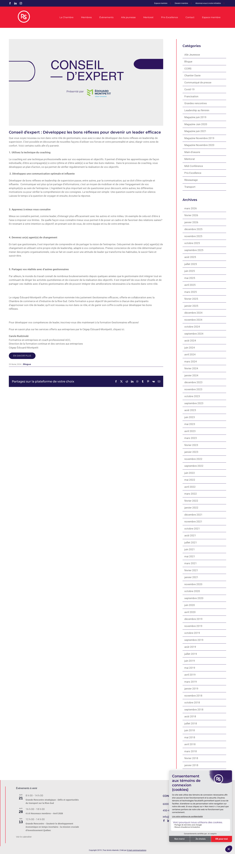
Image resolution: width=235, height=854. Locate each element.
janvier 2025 (191, 305)
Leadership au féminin (196, 110)
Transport (189, 186)
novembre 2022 (193, 458)
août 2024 (190, 340)
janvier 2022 (191, 507)
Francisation (191, 96)
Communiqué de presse (197, 82)
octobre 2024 (192, 326)
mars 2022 (190, 493)
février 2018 (191, 758)
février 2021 (191, 570)
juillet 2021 (190, 542)
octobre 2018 (192, 702)
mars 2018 (190, 751)
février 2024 (191, 368)
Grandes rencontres (195, 103)
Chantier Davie (192, 75)
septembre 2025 (193, 250)
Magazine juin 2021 (195, 131)
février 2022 (191, 500)
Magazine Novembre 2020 (199, 145)
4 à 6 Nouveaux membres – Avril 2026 (44, 813)
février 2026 (191, 215)
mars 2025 (190, 291)
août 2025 (190, 257)
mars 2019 (190, 681)
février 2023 (191, 445)
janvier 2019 (191, 688)
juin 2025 (189, 270)
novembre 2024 (193, 319)
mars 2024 (190, 361)
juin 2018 (189, 730)
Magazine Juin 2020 (195, 124)
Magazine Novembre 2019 (199, 138)
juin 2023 (189, 417)
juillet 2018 (190, 723)
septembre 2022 (193, 465)
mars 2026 (190, 208)
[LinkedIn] (168, 820)
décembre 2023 (193, 382)
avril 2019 (190, 674)
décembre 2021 (193, 514)
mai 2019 (189, 667)
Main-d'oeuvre (192, 152)
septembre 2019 (193, 639)
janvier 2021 (191, 577)
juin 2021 (189, 549)
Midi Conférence (193, 166)
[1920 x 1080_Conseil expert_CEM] (86, 82)
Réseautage (191, 179)
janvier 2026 (191, 222)
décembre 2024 (193, 312)
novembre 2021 (193, 521)
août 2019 (190, 646)
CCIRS (187, 68)
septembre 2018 (193, 709)
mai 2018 (189, 737)
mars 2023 (190, 438)
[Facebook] (164, 820)
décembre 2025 (193, 229)
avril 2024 (190, 354)
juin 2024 (189, 347)
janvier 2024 (191, 375)
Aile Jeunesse (192, 54)
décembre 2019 (193, 618)
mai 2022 (189, 479)
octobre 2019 (192, 632)
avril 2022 (190, 486)
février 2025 (191, 298)
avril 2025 (190, 284)
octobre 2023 (192, 396)
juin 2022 (189, 472)
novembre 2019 (193, 626)
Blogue (27, 364)
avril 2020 (190, 612)
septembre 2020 (193, 598)
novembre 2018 (193, 695)
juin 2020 (189, 605)
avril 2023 (190, 431)
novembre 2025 (193, 236)
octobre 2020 (192, 591)
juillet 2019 (190, 653)
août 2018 (190, 716)
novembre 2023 (193, 389)
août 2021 (190, 535)
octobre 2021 (192, 528)
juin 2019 (189, 660)
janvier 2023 (191, 451)
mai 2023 (189, 424)
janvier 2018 (191, 765)
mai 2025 (189, 277)
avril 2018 (190, 744)
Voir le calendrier (24, 837)
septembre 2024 (193, 333)
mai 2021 (189, 556)
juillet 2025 (190, 264)
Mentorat (189, 158)
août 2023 (190, 410)
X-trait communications (136, 850)
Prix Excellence (192, 172)
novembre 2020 (193, 584)
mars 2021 (190, 563)
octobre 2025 (192, 243)
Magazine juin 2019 (195, 117)
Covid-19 (189, 89)
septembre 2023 (193, 403)
